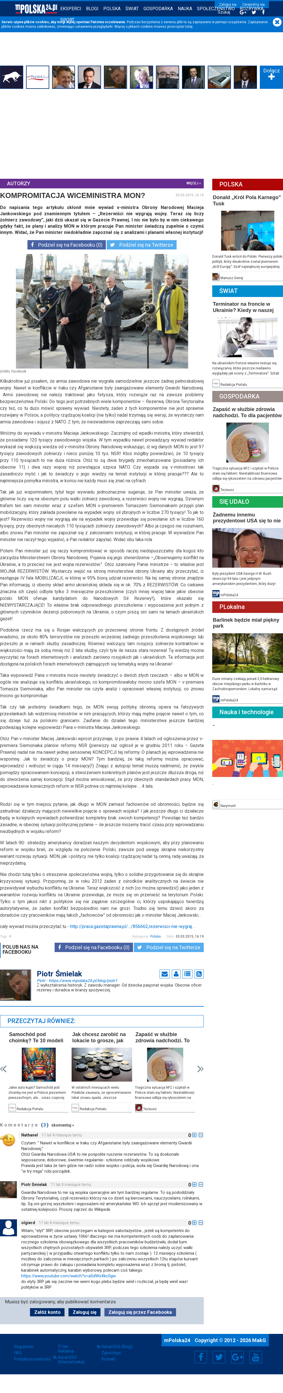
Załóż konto (47, 1312)
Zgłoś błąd (111, 1353)
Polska (112, 8)
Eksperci (70, 8)
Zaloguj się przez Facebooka (140, 1312)
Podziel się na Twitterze (141, 245)
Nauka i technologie (246, 712)
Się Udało (234, 501)
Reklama (66, 1351)
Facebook (200, 1357)
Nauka (185, 8)
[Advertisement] (141, 133)
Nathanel (29, 1135)
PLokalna (232, 606)
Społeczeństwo (216, 8)
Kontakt (108, 1359)
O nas (63, 1346)
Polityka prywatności (32, 1359)
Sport (67, 20)
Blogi (92, 8)
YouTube (256, 1357)
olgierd (28, 1222)
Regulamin (23, 1346)
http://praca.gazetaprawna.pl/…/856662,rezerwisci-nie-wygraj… (132, 926)
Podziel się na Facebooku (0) (66, 245)
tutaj (188, 27)
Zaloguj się (227, 5)
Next (200, 1069)
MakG (259, 1340)
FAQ (18, 1353)
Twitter (219, 1357)
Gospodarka (158, 8)
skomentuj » (62, 1125)
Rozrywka (251, 8)
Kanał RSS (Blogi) (117, 1346)
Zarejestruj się (253, 5)
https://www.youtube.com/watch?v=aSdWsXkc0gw (68, 1275)
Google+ (237, 1357)
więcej (192, 183)
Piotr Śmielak (34, 1184)
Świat (132, 8)
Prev (3, 1069)
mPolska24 (177, 1340)
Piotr (77, 980)
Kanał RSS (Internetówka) (71, 1359)
